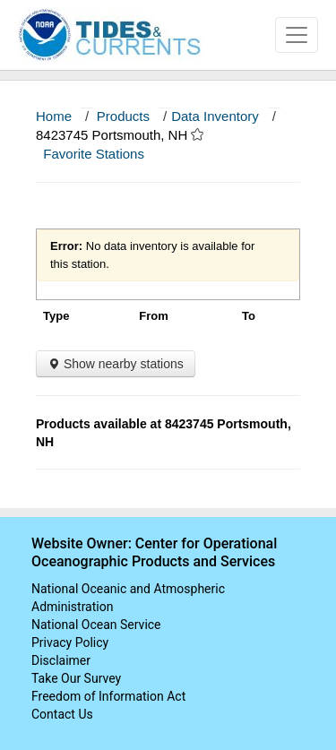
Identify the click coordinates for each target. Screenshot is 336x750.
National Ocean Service (96, 624)
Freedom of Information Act (108, 696)
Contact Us (62, 714)
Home (54, 116)
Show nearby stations (115, 364)
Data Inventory (215, 116)
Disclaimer (60, 660)
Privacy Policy (69, 642)
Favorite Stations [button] (102, 153)
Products (123, 116)
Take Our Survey (76, 678)
